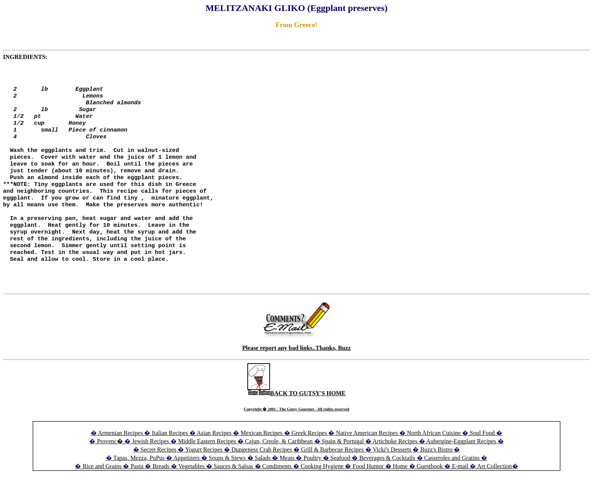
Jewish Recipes (151, 465)
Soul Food (482, 456)
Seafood (340, 481)
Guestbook (430, 490)
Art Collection (494, 490)
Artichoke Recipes (395, 465)
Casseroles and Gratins (452, 481)
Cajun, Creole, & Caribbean (279, 465)
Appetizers (187, 481)
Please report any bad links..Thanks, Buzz (296, 371)
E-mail (460, 490)
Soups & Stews (227, 481)
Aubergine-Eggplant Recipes (461, 465)
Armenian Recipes (120, 456)
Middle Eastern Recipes (208, 465)
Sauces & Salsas (233, 490)
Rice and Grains (101, 490)
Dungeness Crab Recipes (261, 473)
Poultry (312, 481)
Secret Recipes (159, 473)
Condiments (277, 490)
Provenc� (110, 465)
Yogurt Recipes (203, 473)
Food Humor (368, 490)
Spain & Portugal (343, 465)
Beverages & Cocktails (388, 481)
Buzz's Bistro (436, 473)
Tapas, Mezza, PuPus (139, 481)
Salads (263, 481)
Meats (286, 481)
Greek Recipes (309, 456)
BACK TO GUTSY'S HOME (296, 417)
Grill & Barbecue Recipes (333, 473)
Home (400, 490)
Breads (160, 490)
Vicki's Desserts (393, 473)
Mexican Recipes (262, 456)
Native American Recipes (367, 456)
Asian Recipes (214, 456)
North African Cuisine (434, 456)
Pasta (136, 490)
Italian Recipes (170, 456)
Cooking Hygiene (323, 490)
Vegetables (191, 490)
